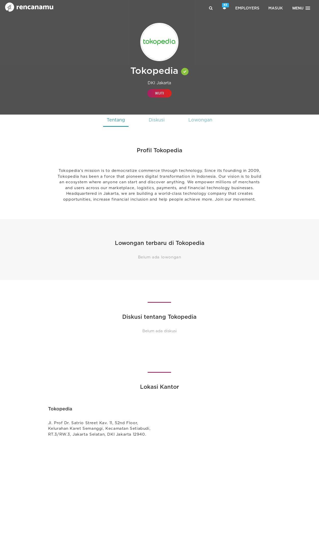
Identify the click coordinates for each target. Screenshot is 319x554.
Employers (247, 8)
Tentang (115, 120)
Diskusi (157, 120)
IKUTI (159, 93)
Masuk (275, 8)
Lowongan (201, 120)
